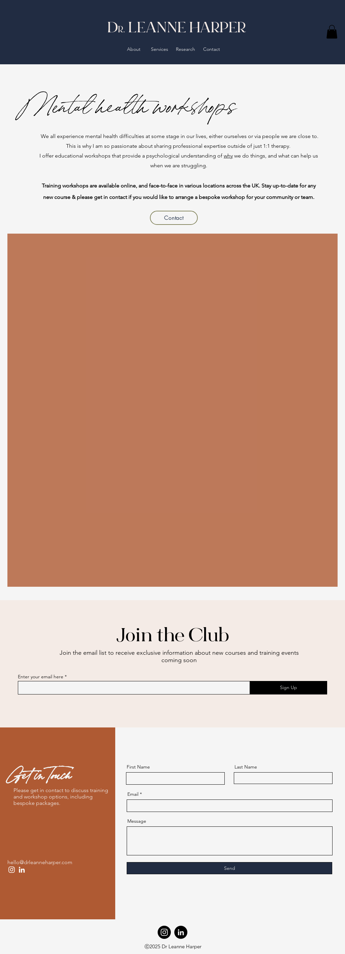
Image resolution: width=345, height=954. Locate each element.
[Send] (229, 868)
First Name (138, 766)
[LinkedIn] (22, 869)
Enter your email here (40, 676)
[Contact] (174, 218)
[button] (332, 32)
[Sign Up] (288, 687)
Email (132, 794)
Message (136, 821)
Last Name (245, 766)
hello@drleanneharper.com (39, 862)
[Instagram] (11, 869)
